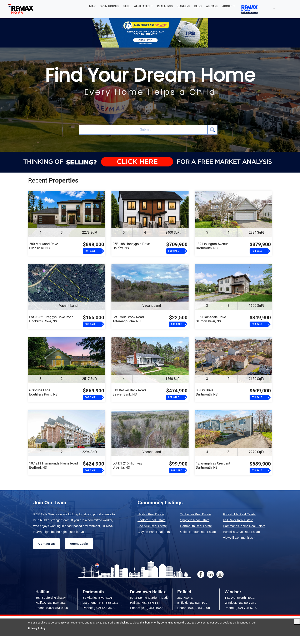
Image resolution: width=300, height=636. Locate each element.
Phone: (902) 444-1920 (146, 608)
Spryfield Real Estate (194, 520)
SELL (126, 6)
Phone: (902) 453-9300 (51, 608)
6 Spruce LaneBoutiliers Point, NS (43, 392)
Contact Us (46, 543)
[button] (143, 6)
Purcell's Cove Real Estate (241, 531)
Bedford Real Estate (151, 520)
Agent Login (79, 543)
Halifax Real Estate (151, 514)
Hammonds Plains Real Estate (244, 526)
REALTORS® (165, 6)
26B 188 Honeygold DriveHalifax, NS (131, 246)
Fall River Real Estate (238, 520)
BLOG (198, 6)
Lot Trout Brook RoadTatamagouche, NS (128, 319)
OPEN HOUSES (109, 6)
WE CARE (212, 6)
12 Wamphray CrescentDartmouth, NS (213, 465)
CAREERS (184, 6)
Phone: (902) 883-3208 (193, 608)
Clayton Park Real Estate (155, 531)
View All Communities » (239, 537)
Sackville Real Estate (152, 526)
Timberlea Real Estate (195, 514)
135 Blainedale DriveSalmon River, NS (211, 319)
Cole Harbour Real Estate (198, 531)
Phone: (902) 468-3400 (99, 608)
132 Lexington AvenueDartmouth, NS (212, 246)
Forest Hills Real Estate (239, 514)
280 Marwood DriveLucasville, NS (43, 246)
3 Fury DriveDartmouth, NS (207, 392)
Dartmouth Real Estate (196, 526)
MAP (92, 6)
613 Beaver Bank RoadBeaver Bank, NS (129, 392)
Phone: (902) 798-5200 (241, 608)
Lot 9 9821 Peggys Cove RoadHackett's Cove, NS (51, 319)
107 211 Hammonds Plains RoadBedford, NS (53, 465)
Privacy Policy (36, 628)
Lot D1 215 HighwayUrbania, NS (127, 465)
